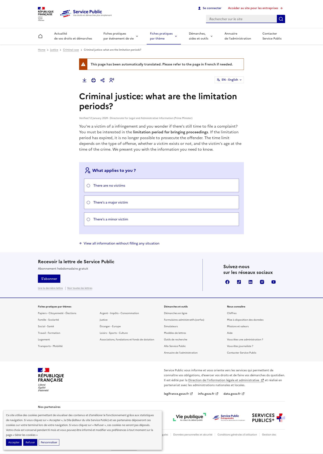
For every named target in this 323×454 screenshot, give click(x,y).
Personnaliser (49, 442)
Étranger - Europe (110, 326)
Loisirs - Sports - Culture (114, 333)
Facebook (227, 282)
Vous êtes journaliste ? (240, 346)
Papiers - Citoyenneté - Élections (57, 313)
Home (41, 50)
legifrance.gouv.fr (178, 394)
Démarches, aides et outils (198, 36)
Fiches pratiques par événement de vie (118, 36)
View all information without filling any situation (121, 243)
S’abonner (49, 278)
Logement (44, 339)
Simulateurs (171, 326)
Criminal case (71, 50)
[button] (111, 80)
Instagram (262, 282)
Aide (230, 333)
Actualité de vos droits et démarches (73, 36)
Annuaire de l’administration (238, 36)
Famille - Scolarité (48, 320)
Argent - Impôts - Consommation (119, 313)
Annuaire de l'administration (181, 353)
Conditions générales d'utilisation (237, 435)
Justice (54, 50)
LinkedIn (250, 282)
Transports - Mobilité (50, 346)
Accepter (14, 442)
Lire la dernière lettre (50, 288)
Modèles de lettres (175, 333)
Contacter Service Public (272, 36)
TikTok (239, 282)
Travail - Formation (49, 333)
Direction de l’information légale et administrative (226, 380)
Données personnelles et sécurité (192, 435)
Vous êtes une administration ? (245, 339)
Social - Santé (46, 326)
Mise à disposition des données (245, 320)
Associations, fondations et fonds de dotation (127, 339)
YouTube (273, 282)
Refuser (30, 442)
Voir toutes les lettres (79, 288)
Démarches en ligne (175, 313)
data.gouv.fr (234, 394)
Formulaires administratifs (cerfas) (184, 320)
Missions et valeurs (238, 326)
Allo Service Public (175, 346)
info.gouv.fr (208, 394)
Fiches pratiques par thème (161, 36)
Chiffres (231, 313)
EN (230, 79)
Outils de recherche (175, 339)
